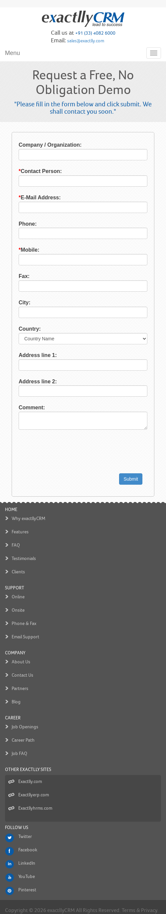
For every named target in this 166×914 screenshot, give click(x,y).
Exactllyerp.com (33, 788)
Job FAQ (19, 746)
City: (18, 302)
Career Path (23, 733)
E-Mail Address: (33, 197)
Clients (18, 565)
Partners (20, 681)
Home (11, 502)
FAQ (16, 538)
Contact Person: (33, 171)
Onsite (18, 603)
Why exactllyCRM (28, 511)
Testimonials (24, 551)
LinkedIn (26, 856)
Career (13, 711)
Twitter (25, 829)
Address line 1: (31, 355)
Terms (128, 904)
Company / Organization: (43, 145)
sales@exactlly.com (85, 40)
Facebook (27, 843)
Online (18, 590)
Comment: (25, 407)
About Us (21, 655)
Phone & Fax (24, 616)
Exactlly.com (30, 774)
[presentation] (62, 455)
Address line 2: (31, 381)
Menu (12, 53)
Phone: (21, 224)
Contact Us (22, 668)
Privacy (149, 904)
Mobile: (22, 250)
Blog (16, 695)
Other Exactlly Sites (28, 762)
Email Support (25, 630)
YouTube (26, 869)
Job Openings (25, 720)
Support (14, 581)
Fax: (17, 276)
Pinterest (27, 883)
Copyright (16, 904)
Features (20, 525)
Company (15, 646)
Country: (23, 329)
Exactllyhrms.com (35, 801)
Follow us (16, 820)
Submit (137, 479)
